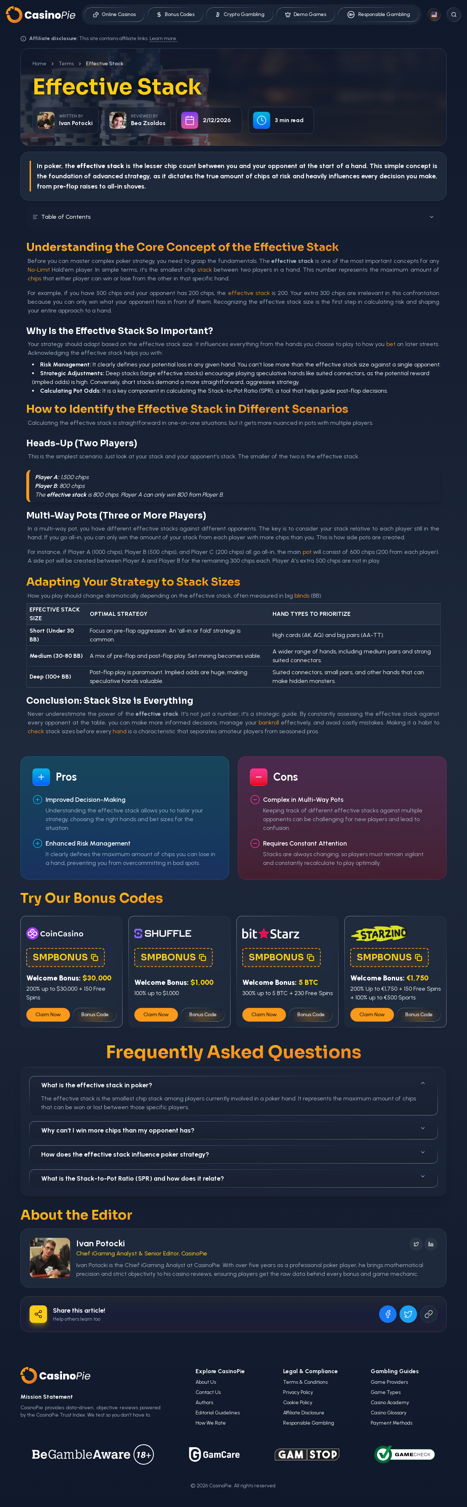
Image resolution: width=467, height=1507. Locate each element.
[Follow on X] (416, 1244)
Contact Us (208, 1392)
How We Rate (211, 1423)
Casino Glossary (388, 1413)
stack (204, 269)
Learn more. (163, 38)
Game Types (386, 1392)
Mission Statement (46, 1396)
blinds (301, 595)
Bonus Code (95, 1014)
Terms (66, 64)
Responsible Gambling (378, 14)
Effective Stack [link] (104, 64)
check (36, 731)
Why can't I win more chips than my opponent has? (233, 1129)
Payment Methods (391, 1423)
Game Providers (389, 1382)
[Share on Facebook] (388, 1314)
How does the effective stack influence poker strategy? (233, 1153)
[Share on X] (408, 1314)
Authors (204, 1402)
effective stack (249, 293)
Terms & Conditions (305, 1382)
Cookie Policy (297, 1402)
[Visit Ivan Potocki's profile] (50, 1258)
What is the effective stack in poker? (233, 1084)
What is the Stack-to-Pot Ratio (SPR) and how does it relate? (233, 1177)
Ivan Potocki (100, 1243)
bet (390, 344)
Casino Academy (390, 1402)
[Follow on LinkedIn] (430, 1244)
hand (120, 731)
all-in (114, 186)
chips (262, 176)
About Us (206, 1382)
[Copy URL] (428, 1314)
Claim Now (48, 1014)
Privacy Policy (298, 1392)
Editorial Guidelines (218, 1413)
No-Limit (39, 269)
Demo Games (305, 14)
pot (307, 551)
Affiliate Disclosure (303, 1413)
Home (39, 64)
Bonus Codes (175, 14)
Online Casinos (114, 14)
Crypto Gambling (240, 14)
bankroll (269, 722)
